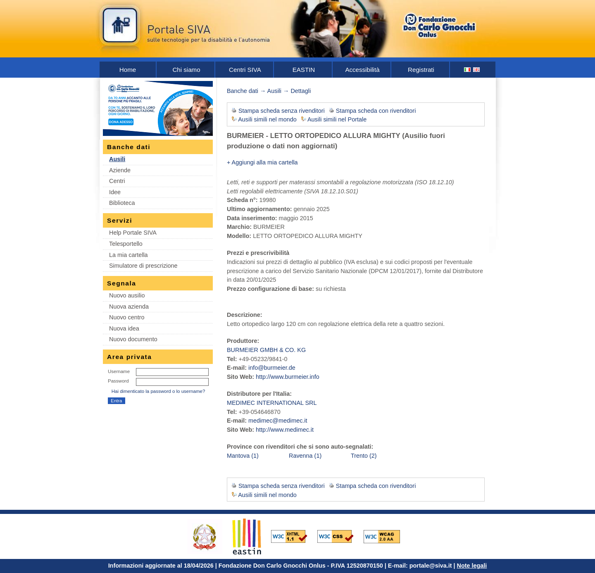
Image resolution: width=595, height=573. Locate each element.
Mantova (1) (243, 455)
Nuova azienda (129, 306)
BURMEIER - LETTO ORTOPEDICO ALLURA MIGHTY (313, 136)
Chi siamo (186, 69)
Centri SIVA (245, 69)
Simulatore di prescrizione (143, 265)
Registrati (421, 69)
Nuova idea (124, 328)
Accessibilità (362, 69)
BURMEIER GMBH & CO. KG (266, 350)
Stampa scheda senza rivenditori (281, 110)
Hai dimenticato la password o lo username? (158, 391)
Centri (117, 181)
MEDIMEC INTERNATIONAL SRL (272, 402)
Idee (115, 192)
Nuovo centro (127, 317)
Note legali (472, 565)
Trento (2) (364, 455)
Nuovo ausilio (127, 295)
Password (118, 380)
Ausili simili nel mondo (267, 119)
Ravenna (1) (305, 455)
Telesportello (126, 243)
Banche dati (242, 91)
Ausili (117, 159)
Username (119, 371)
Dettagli (300, 91)
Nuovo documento (133, 339)
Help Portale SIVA (133, 232)
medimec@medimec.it (277, 420)
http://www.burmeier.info (287, 376)
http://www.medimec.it (285, 429)
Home (127, 69)
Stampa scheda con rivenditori (376, 110)
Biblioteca (122, 203)
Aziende (120, 170)
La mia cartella (128, 255)
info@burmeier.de (271, 367)
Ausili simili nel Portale (337, 119)
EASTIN (304, 69)
